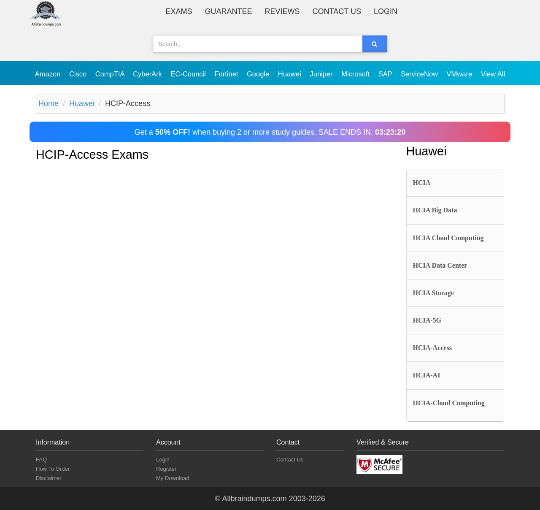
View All (493, 74)
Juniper (322, 74)
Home (48, 103)
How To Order (53, 469)
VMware (460, 74)
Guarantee (228, 11)
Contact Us (337, 11)
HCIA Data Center (440, 265)
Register (166, 469)
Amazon (48, 74)
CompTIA (110, 74)
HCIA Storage (433, 292)
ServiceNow (420, 74)
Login (385, 11)
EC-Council (189, 74)
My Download (172, 478)
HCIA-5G (427, 320)
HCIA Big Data (435, 210)
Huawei (290, 74)
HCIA (422, 182)
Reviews (282, 11)
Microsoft (356, 74)
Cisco (79, 74)
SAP (386, 74)
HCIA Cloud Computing (448, 237)
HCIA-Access (432, 347)
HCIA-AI (426, 375)
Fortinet (227, 74)
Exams (179, 11)
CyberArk (148, 74)
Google (259, 74)
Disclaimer (49, 478)
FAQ (41, 459)
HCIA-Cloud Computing (449, 403)
